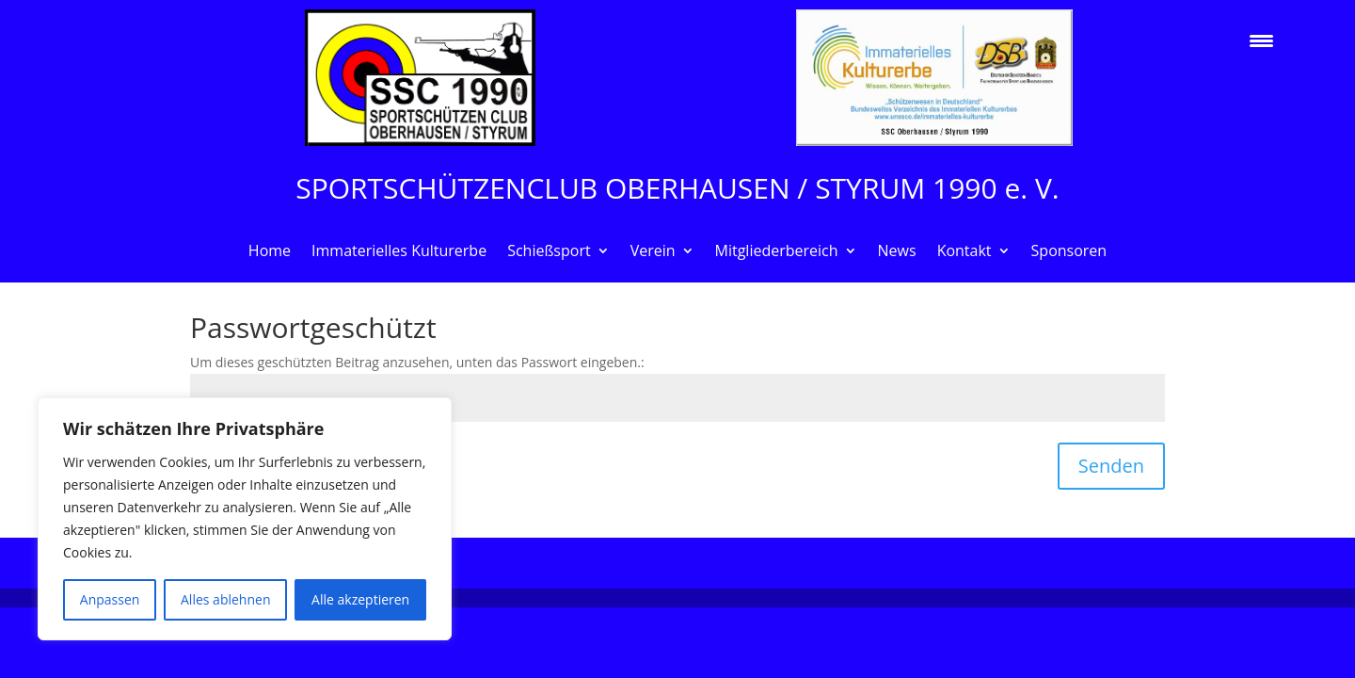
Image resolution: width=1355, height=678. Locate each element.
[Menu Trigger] (1261, 40)
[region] (245, 518)
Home (269, 252)
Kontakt (964, 252)
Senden (1111, 465)
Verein (653, 252)
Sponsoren (1069, 252)
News (897, 252)
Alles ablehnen (225, 599)
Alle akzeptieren (360, 599)
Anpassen (110, 599)
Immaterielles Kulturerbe (398, 252)
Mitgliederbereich (776, 252)
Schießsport (549, 252)
